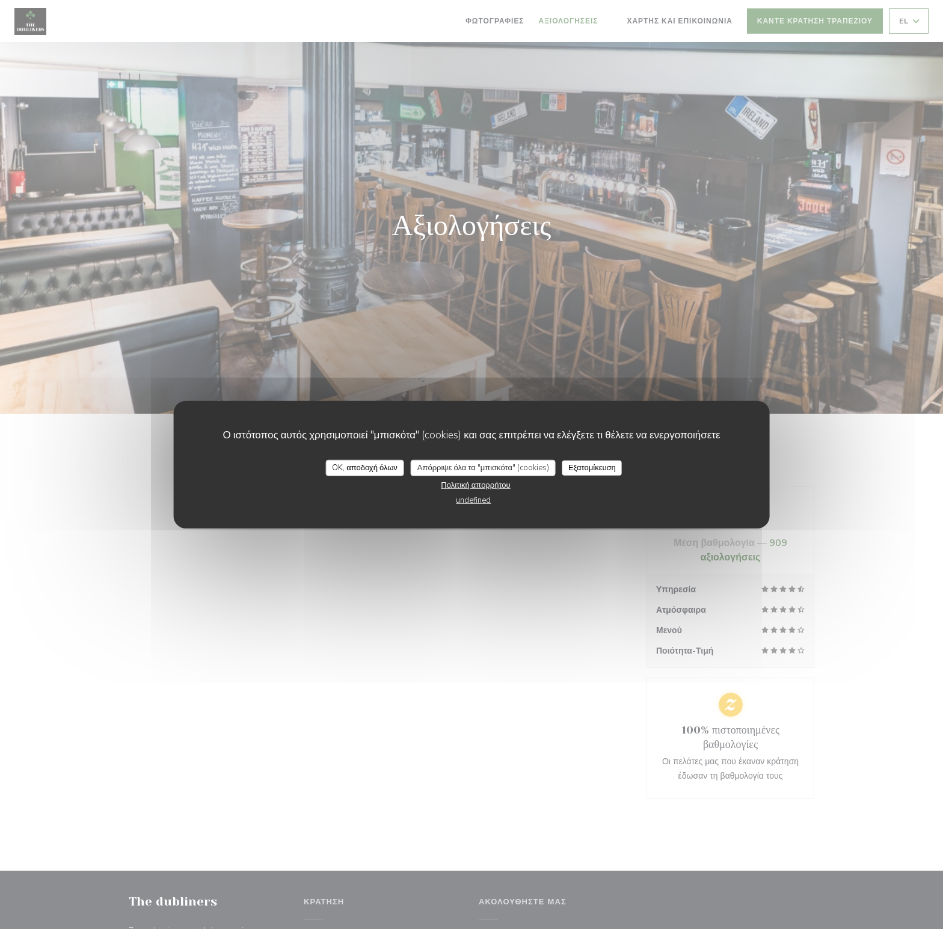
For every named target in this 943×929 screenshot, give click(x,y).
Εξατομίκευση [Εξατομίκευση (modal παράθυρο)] (592, 467)
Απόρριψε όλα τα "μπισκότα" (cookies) (483, 467)
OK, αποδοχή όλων (365, 467)
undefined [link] (473, 500)
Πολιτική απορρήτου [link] (475, 485)
